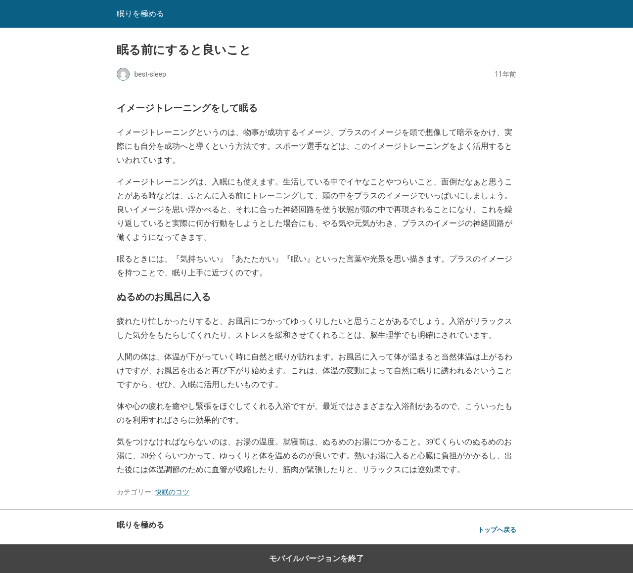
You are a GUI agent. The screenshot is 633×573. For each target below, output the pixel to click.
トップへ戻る (497, 529)
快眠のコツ (172, 492)
